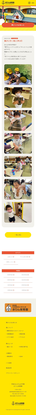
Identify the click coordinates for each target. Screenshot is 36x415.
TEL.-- (18, 394)
